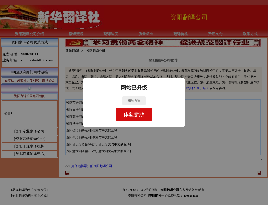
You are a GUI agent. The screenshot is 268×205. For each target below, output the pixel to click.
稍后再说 (134, 100)
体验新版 (134, 114)
